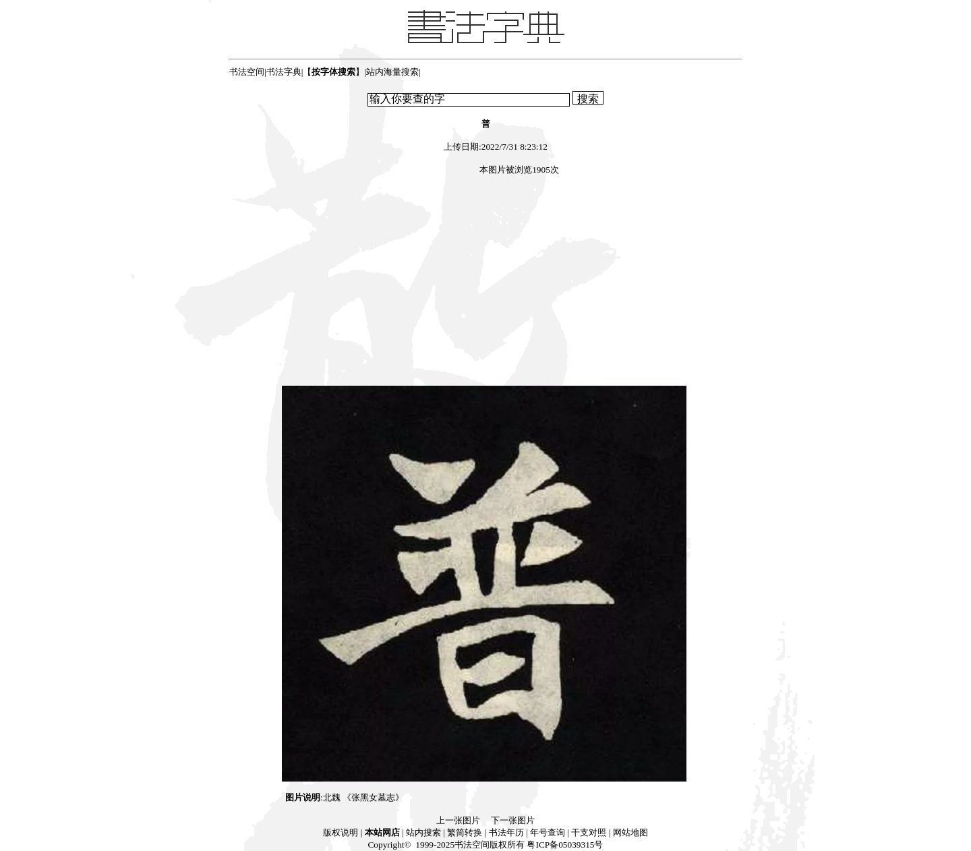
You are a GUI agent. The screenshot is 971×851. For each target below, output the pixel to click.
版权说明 (340, 832)
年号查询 (547, 832)
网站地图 (630, 832)
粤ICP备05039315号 (565, 845)
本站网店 (382, 832)
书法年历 (506, 832)
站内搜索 (423, 832)
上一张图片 (458, 820)
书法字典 (283, 72)
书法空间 (246, 72)
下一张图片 (513, 820)
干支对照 (588, 832)
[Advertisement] (485, 282)
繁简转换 (464, 832)
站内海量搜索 (392, 72)
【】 (333, 72)
